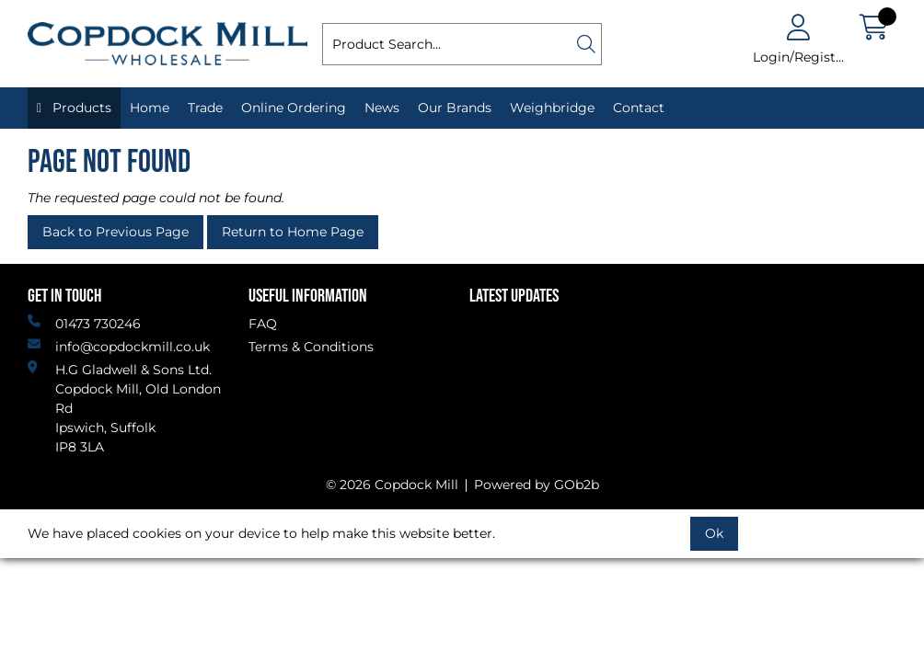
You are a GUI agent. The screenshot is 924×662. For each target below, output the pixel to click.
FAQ (262, 323)
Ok (714, 533)
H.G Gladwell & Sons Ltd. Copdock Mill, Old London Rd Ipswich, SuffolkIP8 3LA (124, 407)
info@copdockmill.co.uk (119, 346)
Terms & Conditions (311, 346)
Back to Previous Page (115, 231)
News (381, 107)
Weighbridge (552, 107)
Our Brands (454, 107)
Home (149, 107)
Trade (205, 107)
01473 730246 (84, 323)
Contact (638, 107)
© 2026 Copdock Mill (392, 484)
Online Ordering (293, 107)
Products (80, 107)
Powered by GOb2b (536, 484)
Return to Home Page (293, 231)
